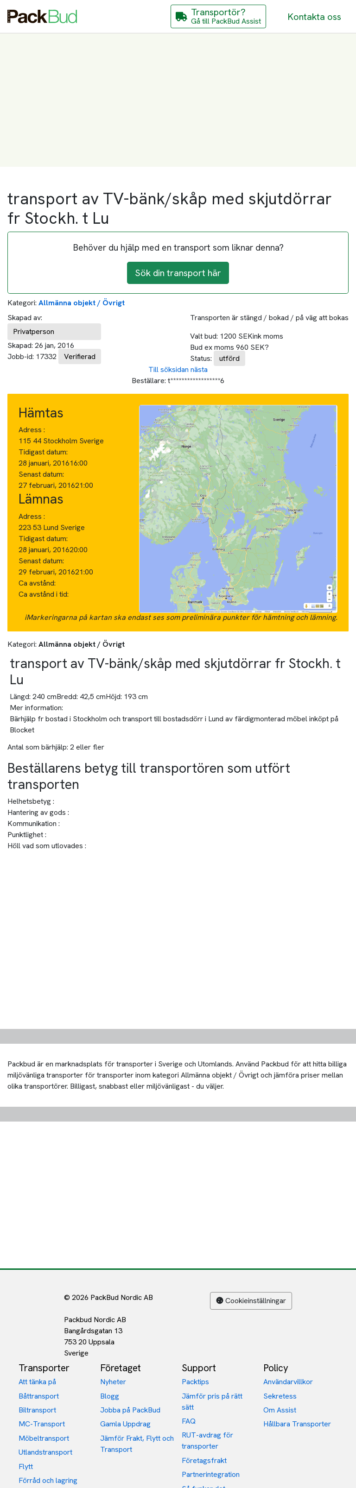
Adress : (32, 430)
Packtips (195, 1382)
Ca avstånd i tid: (44, 594)
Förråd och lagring (48, 1480)
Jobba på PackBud (130, 1410)
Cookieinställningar (251, 1300)
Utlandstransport (45, 1452)
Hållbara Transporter (297, 1424)
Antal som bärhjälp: (37, 747)
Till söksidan (168, 369)
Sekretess (280, 1396)
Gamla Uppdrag (125, 1424)
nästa (199, 369)
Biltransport (37, 1410)
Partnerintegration (211, 1474)
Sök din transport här (178, 273)
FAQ (189, 1421)
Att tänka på (37, 1382)
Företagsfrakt (204, 1460)
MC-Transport (42, 1424)
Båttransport (39, 1396)
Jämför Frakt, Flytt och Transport (137, 1443)
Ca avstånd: (38, 583)
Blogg (109, 1396)
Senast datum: (41, 474)
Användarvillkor (288, 1382)
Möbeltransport (44, 1438)
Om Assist (279, 1410)
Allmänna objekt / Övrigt (81, 303)
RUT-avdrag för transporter (207, 1440)
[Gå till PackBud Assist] (218, 16)
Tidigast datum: (43, 452)
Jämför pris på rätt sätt (212, 1401)
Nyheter (113, 1382)
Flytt (26, 1466)
